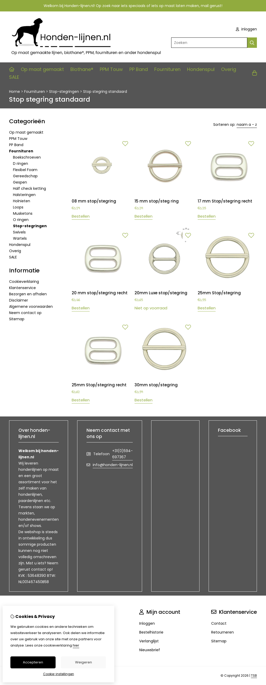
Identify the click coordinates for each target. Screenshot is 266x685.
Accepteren (33, 662)
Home (14, 91)
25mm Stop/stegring (219, 293)
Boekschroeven (27, 157)
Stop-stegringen (64, 91)
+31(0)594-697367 (122, 454)
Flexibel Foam (25, 169)
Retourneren (222, 632)
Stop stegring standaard (105, 91)
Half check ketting (29, 188)
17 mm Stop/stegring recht (225, 201)
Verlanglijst (149, 641)
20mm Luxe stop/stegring (161, 293)
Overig (228, 69)
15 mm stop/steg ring (157, 201)
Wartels (20, 238)
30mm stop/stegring (156, 385)
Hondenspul (201, 69)
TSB (254, 675)
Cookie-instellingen (58, 674)
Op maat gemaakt (42, 69)
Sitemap (16, 319)
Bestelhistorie (151, 632)
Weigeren (83, 662)
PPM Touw (111, 69)
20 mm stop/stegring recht (100, 293)
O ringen (21, 219)
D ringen (20, 163)
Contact (219, 623)
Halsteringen (24, 194)
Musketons (22, 213)
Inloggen (147, 623)
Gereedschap (25, 176)
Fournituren (167, 69)
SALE (14, 77)
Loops (18, 207)
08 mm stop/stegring (94, 201)
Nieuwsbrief (149, 650)
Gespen (20, 182)
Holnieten (21, 201)
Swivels (19, 232)
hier (76, 645)
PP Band (138, 69)
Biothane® (81, 69)
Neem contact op (25, 312)
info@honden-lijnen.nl (113, 464)
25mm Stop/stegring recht (99, 385)
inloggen (246, 29)
